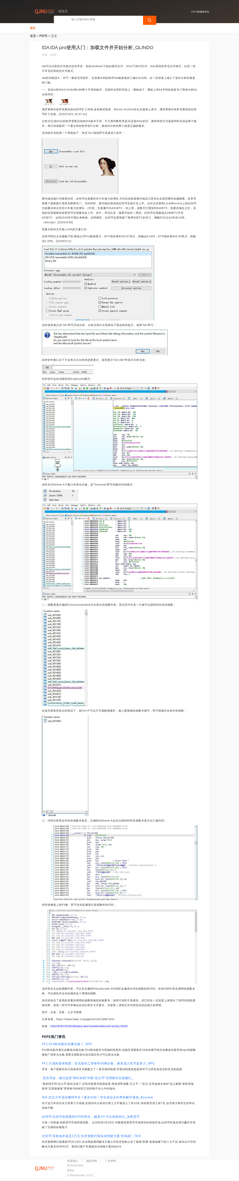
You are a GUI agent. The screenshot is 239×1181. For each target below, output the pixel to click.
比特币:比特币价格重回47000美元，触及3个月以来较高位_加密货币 (91, 1116)
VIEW (59, 1025)
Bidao (78, 1025)
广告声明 (110, 1160)
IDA (52, 1025)
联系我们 (72, 1160)
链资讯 (89, 1175)
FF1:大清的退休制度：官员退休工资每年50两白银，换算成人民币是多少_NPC (98, 1063)
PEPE (43, 35)
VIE (65, 1025)
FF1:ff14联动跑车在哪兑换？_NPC (67, 1043)
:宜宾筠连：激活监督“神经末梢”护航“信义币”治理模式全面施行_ (88, 1077)
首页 (32, 27)
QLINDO (122, 1025)
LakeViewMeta (91, 1025)
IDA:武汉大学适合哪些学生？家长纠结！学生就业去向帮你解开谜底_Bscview (97, 1097)
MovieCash (108, 1025)
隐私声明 (91, 1160)
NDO (71, 1025)
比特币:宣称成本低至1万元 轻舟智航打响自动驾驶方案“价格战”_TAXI (91, 1135)
